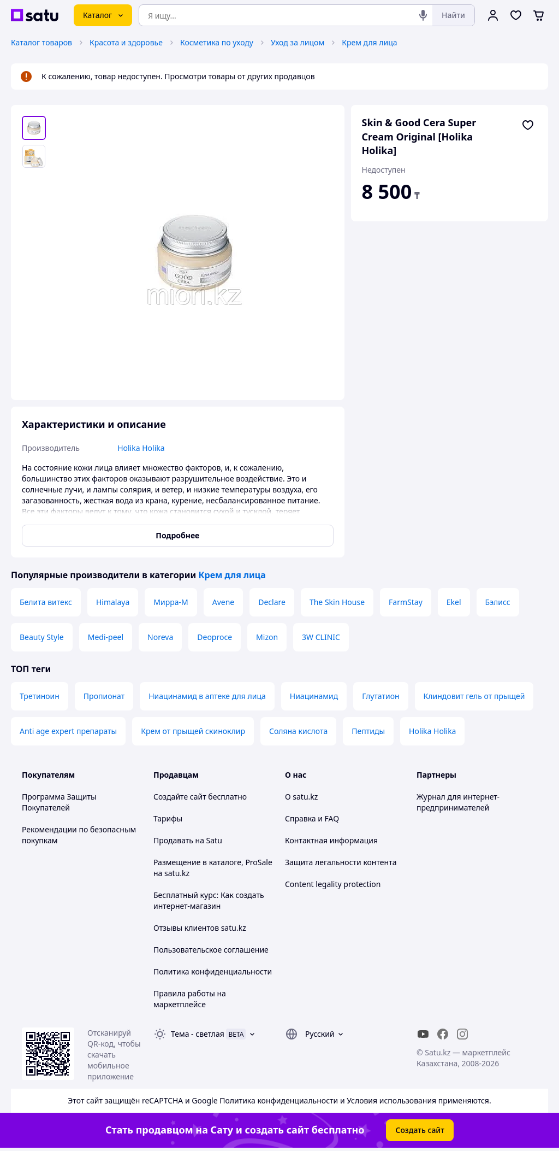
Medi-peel (105, 637)
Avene (223, 602)
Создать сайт (419, 1130)
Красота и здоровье (126, 42)
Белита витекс (46, 602)
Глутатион (380, 696)
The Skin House (337, 602)
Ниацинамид (314, 696)
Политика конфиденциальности (212, 971)
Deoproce (214, 637)
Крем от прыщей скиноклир (193, 731)
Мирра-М (170, 602)
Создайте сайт (179, 796)
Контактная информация (331, 840)
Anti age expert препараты (68, 731)
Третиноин (40, 696)
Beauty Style (42, 637)
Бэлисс (497, 602)
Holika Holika (432, 731)
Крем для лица (369, 42)
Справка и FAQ (312, 818)
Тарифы (167, 818)
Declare (272, 602)
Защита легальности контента (340, 862)
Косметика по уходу (216, 42)
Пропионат (104, 696)
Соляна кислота (298, 731)
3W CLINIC (321, 637)
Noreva (160, 637)
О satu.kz (301, 796)
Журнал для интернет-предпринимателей (458, 802)
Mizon (267, 637)
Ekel (454, 602)
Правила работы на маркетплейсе (189, 998)
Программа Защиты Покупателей (59, 802)
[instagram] (462, 1034)
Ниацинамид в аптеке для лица (207, 696)
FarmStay (406, 602)
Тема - (197, 1034)
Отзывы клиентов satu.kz (199, 928)
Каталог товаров (41, 42)
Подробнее (177, 535)
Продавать (173, 840)
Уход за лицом (297, 42)
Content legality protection (332, 884)
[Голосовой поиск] (423, 15)
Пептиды (368, 731)
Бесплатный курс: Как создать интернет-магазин (208, 900)
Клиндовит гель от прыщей (474, 696)
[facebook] (442, 1034)
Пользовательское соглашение (211, 949)
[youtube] (423, 1034)
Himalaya (112, 602)
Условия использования (391, 1100)
